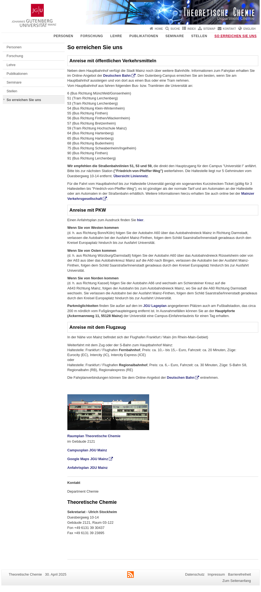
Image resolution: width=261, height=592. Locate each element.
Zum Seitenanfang (236, 581)
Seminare (174, 36)
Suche (175, 28)
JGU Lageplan (155, 306)
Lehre (116, 36)
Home (159, 28)
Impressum (216, 574)
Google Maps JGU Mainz (87, 459)
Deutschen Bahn (117, 75)
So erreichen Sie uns (235, 36)
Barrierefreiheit (239, 574)
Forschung (91, 36)
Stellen (199, 36)
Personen (63, 36)
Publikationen (143, 36)
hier (140, 220)
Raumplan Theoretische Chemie (94, 436)
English (250, 28)
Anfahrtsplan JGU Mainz (87, 468)
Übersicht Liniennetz (130, 176)
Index (191, 28)
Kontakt (229, 28)
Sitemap (209, 28)
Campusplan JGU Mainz (87, 450)
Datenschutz (195, 574)
